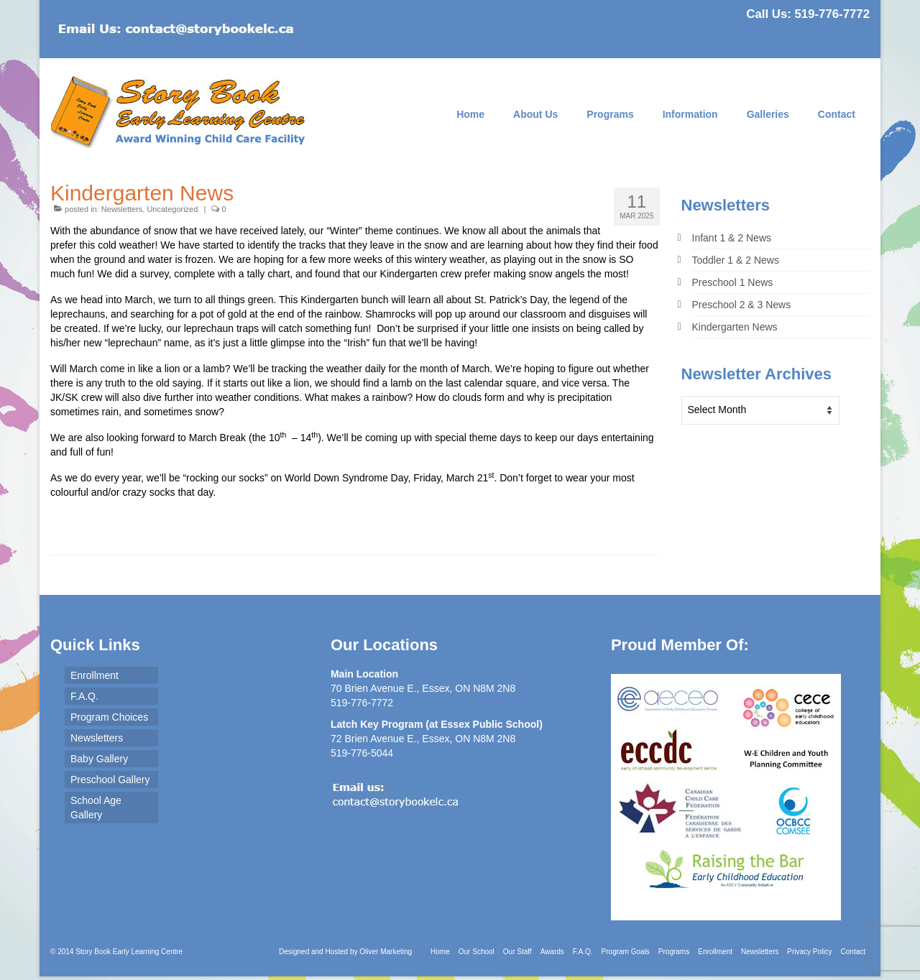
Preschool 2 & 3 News (741, 304)
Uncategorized (172, 209)
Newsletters (121, 209)
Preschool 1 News (732, 282)
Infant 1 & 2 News (732, 238)
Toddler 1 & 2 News (735, 260)
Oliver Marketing (385, 952)
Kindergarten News (735, 327)
